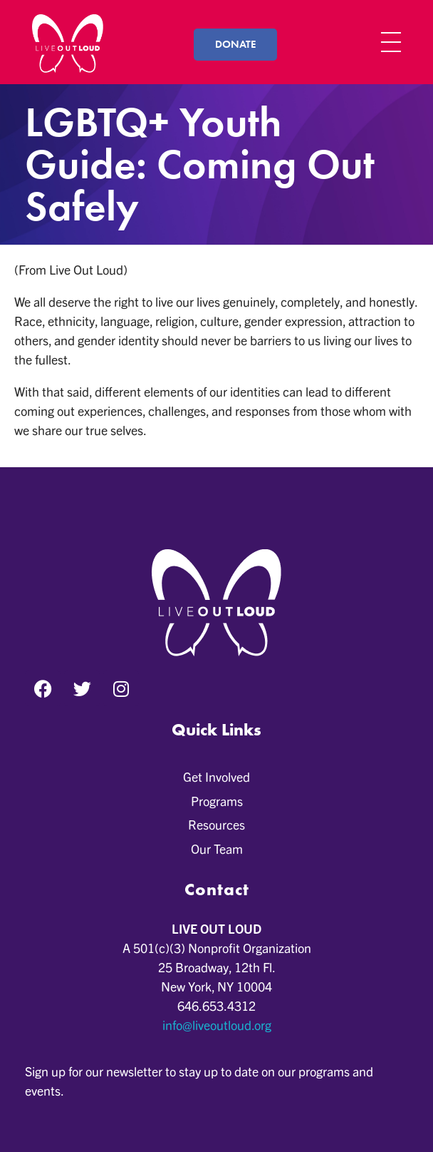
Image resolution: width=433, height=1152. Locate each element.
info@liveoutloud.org (216, 1024)
